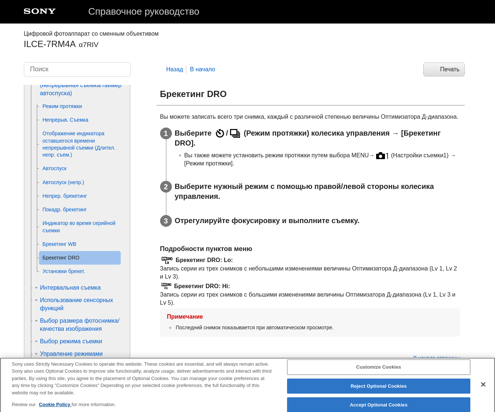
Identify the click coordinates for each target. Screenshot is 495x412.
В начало (202, 69)
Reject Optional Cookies (379, 391)
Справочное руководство (143, 11)
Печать (449, 69)
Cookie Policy (55, 409)
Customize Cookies (378, 372)
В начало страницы (436, 358)
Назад (174, 69)
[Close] (483, 389)
